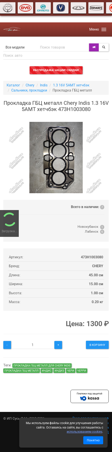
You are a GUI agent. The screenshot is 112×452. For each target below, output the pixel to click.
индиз (59, 370)
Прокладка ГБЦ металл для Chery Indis (41, 365)
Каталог (13, 85)
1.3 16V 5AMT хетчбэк (71, 85)
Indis (43, 85)
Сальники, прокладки (29, 90)
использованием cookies (84, 431)
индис (46, 370)
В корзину (97, 345)
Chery (30, 85)
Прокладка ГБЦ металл (21, 370)
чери (70, 370)
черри (81, 370)
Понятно (93, 440)
